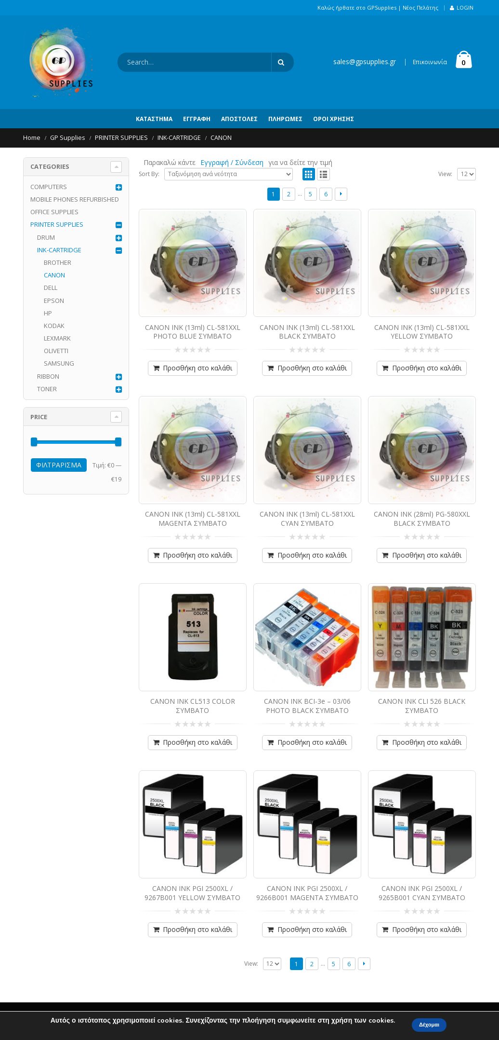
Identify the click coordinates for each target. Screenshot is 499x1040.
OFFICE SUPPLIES (54, 211)
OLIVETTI (56, 350)
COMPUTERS (48, 186)
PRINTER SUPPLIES (56, 224)
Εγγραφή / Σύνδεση (231, 162)
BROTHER (57, 262)
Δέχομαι (429, 1024)
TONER (47, 388)
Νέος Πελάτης (420, 7)
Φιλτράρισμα (58, 464)
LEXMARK (57, 338)
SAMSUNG (59, 363)
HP (48, 313)
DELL (50, 287)
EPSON (54, 300)
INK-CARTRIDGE (59, 250)
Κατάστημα (154, 119)
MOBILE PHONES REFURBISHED (74, 199)
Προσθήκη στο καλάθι (197, 367)
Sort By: (149, 174)
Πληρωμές (285, 119)
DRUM (46, 237)
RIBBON (48, 376)
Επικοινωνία (430, 62)
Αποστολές (239, 119)
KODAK (54, 325)
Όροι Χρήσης (333, 119)
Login (461, 7)
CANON (54, 275)
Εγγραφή (196, 119)
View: (445, 174)
